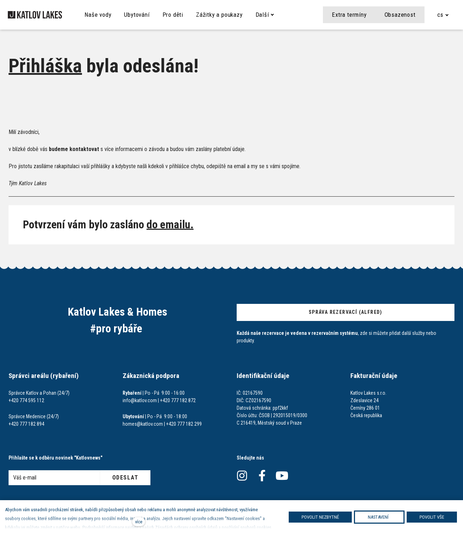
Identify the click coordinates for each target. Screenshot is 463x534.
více (138, 521)
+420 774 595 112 (26, 400)
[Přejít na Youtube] (282, 475)
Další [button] (270, 14)
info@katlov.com (140, 400)
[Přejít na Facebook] (262, 475)
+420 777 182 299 (184, 424)
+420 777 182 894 (26, 424)
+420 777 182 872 (178, 400)
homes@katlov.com (143, 424)
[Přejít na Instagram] (242, 475)
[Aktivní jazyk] (443, 14)
